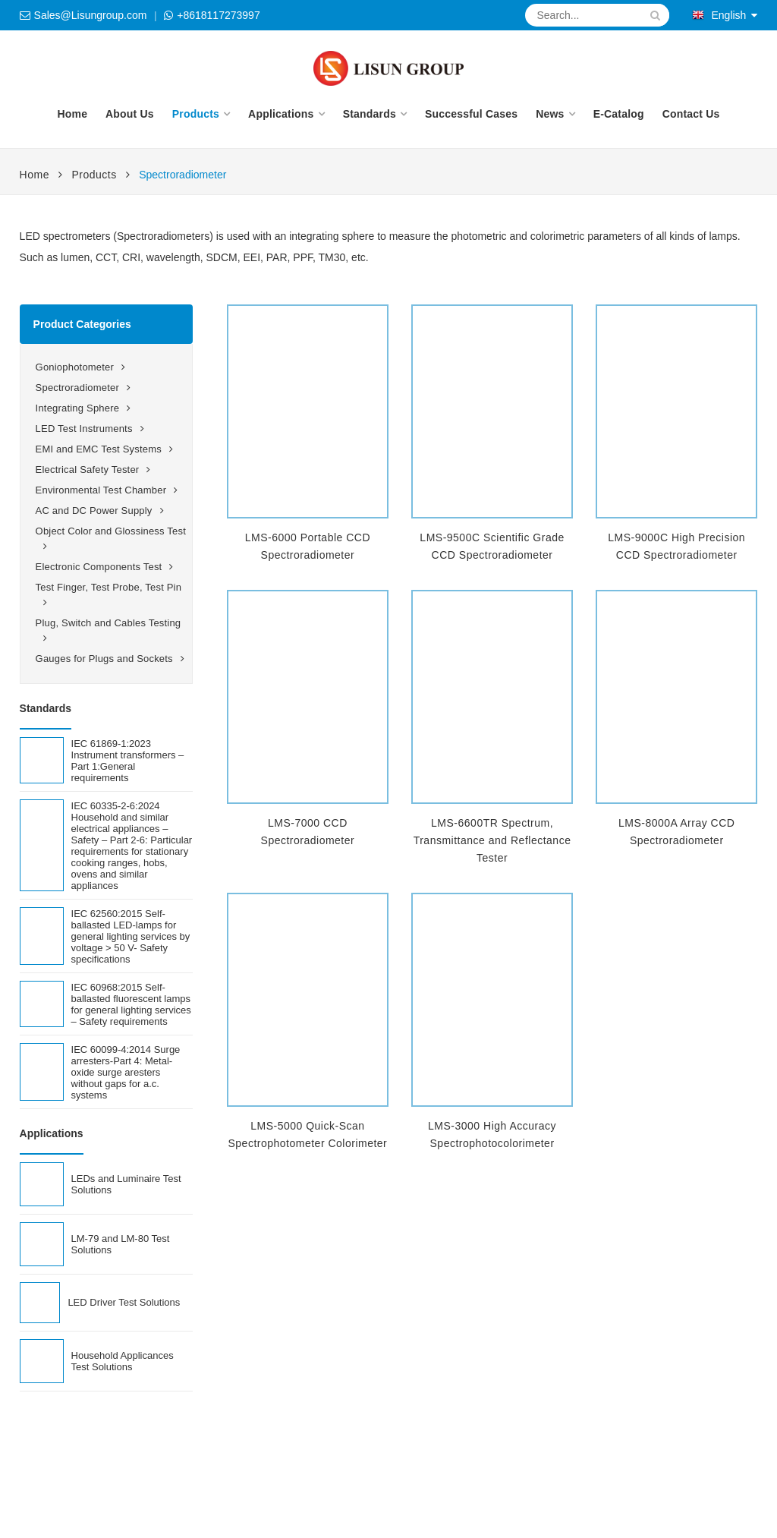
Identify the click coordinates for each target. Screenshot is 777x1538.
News (550, 114)
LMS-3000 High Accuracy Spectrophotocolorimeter (492, 1134)
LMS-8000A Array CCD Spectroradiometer (676, 831)
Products (195, 114)
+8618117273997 (218, 15)
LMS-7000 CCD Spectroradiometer (308, 831)
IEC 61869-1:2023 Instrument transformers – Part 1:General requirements (127, 760)
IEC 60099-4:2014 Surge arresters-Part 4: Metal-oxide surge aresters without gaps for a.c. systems (126, 1072)
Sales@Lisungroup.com (90, 15)
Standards (369, 114)
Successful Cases (471, 114)
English (719, 15)
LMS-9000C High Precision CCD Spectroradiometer (676, 546)
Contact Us (691, 114)
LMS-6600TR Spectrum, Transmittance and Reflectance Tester (492, 840)
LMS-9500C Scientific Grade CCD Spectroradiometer (492, 546)
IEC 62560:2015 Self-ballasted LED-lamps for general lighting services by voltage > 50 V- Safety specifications (130, 936)
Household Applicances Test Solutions (122, 1361)
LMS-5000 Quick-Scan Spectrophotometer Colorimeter (307, 1134)
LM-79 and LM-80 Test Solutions (120, 1244)
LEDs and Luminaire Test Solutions (126, 1184)
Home (72, 114)
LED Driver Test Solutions (124, 1302)
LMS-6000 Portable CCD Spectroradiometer (307, 546)
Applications (280, 114)
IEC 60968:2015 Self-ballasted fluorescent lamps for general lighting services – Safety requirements (131, 1004)
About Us (129, 114)
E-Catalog (618, 114)
